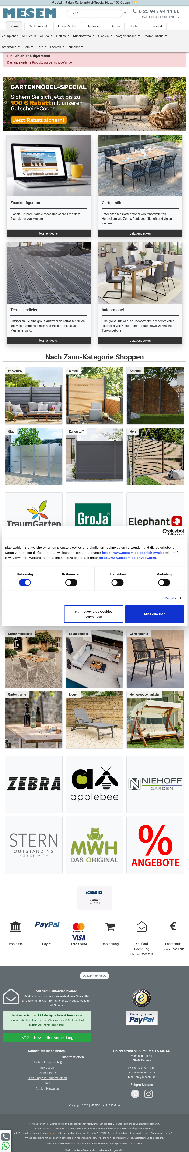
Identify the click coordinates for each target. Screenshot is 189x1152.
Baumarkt (155, 26)
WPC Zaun (29, 36)
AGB (47, 1083)
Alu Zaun (46, 36)
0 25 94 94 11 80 (144, 1067)
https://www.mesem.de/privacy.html (127, 557)
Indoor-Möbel (67, 26)
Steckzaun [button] (9, 47)
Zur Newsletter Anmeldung (47, 1037)
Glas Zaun (105, 36)
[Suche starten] (125, 13)
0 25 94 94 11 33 (144, 1072)
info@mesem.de (145, 1077)
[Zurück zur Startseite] (29, 13)
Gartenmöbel (38, 26)
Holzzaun (62, 36)
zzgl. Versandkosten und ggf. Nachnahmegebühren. (134, 1124)
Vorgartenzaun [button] (126, 36)
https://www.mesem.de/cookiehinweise (133, 552)
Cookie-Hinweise (47, 1089)
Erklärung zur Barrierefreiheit (47, 1078)
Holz (134, 26)
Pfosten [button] (56, 47)
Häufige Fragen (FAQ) (47, 1062)
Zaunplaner (10, 36)
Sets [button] (27, 47)
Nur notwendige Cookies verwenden (93, 614)
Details (170, 598)
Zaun (14, 26)
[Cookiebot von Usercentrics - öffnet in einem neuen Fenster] (165, 532)
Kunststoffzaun (83, 36)
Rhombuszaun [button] (154, 36)
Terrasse (93, 26)
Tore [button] (40, 47)
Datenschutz (47, 1073)
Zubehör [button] (74, 47)
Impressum (47, 1067)
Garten (115, 26)
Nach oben (94, 976)
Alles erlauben (154, 614)
